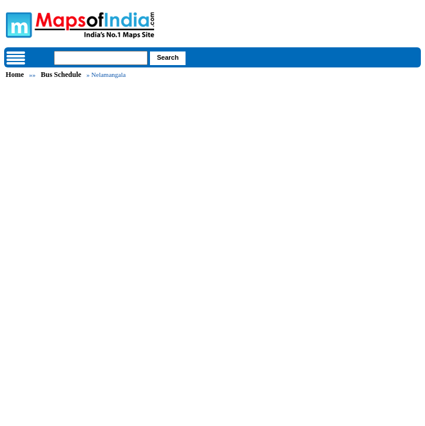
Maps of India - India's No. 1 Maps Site (17, 24)
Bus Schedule (61, 74)
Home (15, 74)
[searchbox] (101, 58)
